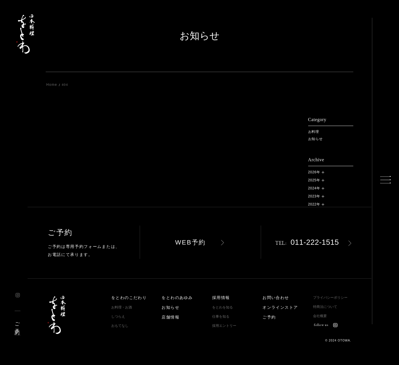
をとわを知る (222, 307)
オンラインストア (280, 307)
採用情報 (221, 298)
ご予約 (17, 323)
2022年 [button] (314, 204)
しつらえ (118, 316)
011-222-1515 (307, 242)
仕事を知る (220, 316)
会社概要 (320, 316)
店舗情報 (170, 317)
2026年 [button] (314, 172)
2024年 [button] (314, 188)
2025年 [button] (314, 180)
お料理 (313, 132)
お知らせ (315, 139)
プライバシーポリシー (330, 298)
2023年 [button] (314, 196)
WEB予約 (190, 242)
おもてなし (119, 326)
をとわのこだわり (129, 298)
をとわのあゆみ (177, 298)
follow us (325, 325)
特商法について (325, 307)
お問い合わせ (275, 298)
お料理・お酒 (121, 307)
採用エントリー (224, 326)
